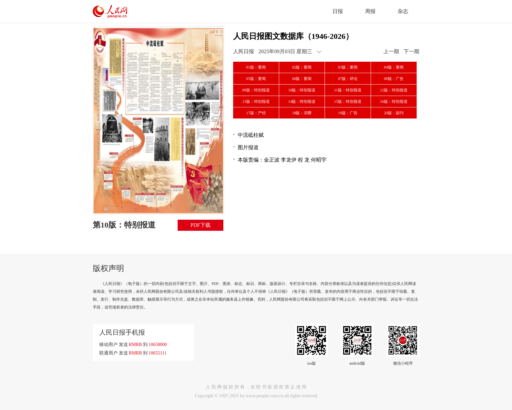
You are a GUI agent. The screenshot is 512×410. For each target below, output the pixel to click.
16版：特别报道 (394, 101)
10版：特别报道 (301, 90)
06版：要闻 (302, 78)
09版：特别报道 (256, 90)
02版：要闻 (302, 67)
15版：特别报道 (347, 101)
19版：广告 (348, 113)
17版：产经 (256, 113)
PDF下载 (200, 225)
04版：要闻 (394, 67)
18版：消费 (302, 113)
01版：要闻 (256, 67)
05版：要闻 (256, 78)
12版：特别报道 (394, 90)
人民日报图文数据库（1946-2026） (293, 36)
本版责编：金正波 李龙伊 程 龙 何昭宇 (282, 160)
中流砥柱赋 (251, 135)
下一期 (411, 51)
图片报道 (248, 147)
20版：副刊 (394, 113)
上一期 (391, 51)
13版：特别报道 (256, 101)
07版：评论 (348, 78)
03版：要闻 (348, 67)
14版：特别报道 (301, 101)
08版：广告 (394, 78)
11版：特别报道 (347, 90)
